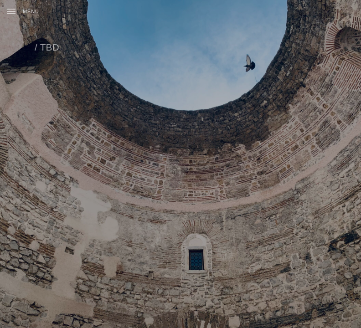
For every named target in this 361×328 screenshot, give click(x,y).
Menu (31, 11)
